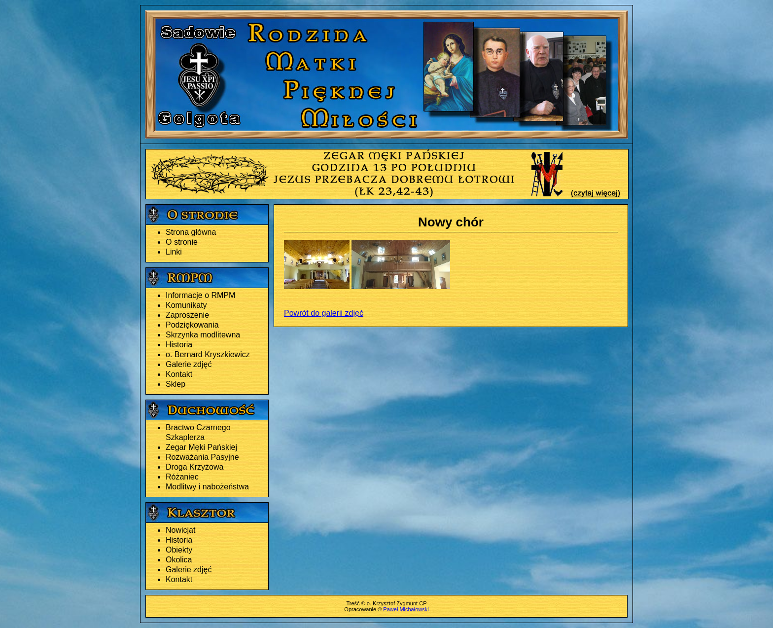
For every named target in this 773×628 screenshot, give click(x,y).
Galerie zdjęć (188, 364)
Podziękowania (192, 325)
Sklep (175, 384)
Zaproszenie (187, 315)
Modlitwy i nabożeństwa (207, 486)
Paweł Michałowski (405, 609)
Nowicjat (180, 530)
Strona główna (191, 232)
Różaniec (182, 477)
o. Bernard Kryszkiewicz (208, 354)
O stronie (182, 242)
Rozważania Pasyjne (202, 457)
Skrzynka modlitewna (203, 335)
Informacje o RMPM (200, 295)
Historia (179, 344)
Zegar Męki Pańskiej (201, 447)
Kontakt (179, 374)
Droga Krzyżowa (194, 467)
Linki (174, 252)
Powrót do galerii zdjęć (323, 313)
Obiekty (179, 550)
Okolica (179, 559)
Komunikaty (186, 305)
